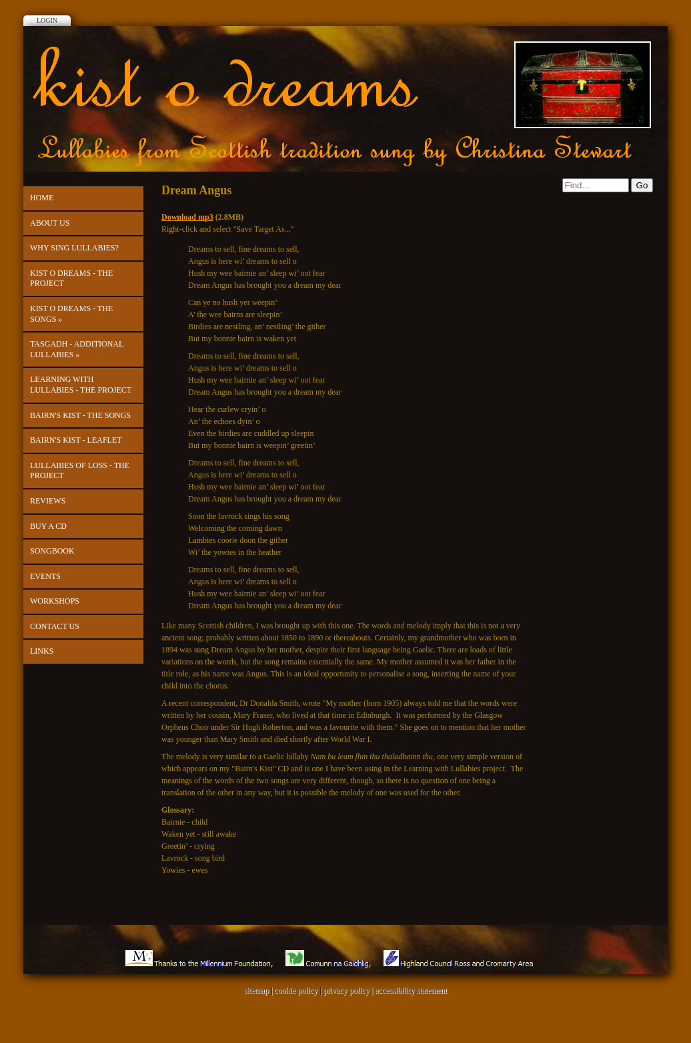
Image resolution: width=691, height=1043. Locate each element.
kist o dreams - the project (71, 278)
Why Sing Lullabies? (74, 247)
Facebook (317, 12)
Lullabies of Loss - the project (79, 471)
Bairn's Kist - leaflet (76, 440)
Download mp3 (187, 217)
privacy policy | (349, 990)
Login (47, 20)
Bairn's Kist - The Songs (80, 415)
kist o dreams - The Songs (71, 314)
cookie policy (295, 990)
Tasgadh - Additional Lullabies (76, 349)
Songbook (52, 551)
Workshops (54, 601)
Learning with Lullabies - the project (80, 385)
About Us (49, 223)
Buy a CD (48, 526)
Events (45, 576)
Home (41, 197)
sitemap (256, 990)
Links (41, 651)
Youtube (373, 12)
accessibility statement (411, 990)
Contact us (54, 626)
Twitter (345, 12)
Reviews (47, 500)
